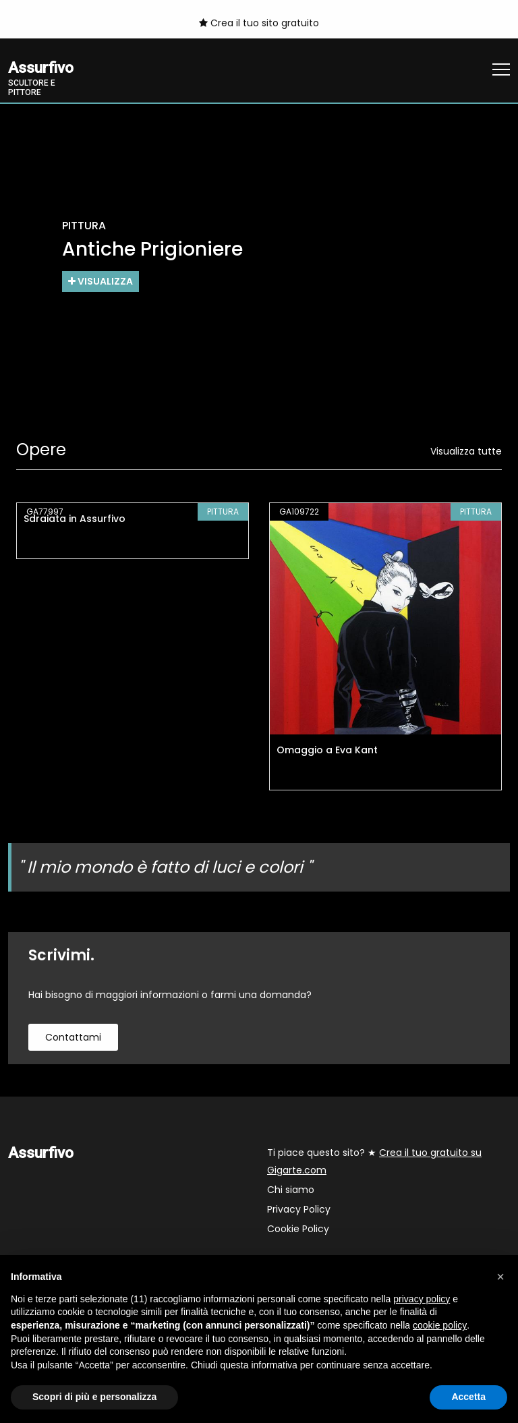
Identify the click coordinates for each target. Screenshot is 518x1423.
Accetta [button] (468, 1396)
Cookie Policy (298, 1229)
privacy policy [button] (421, 1299)
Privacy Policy (298, 1209)
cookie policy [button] (440, 1325)
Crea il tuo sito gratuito (259, 23)
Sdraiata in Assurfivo (74, 518)
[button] (500, 1276)
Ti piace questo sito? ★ (374, 1161)
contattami (73, 1037)
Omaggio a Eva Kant (327, 750)
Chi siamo (290, 1189)
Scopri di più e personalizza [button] (94, 1396)
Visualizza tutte (466, 451)
